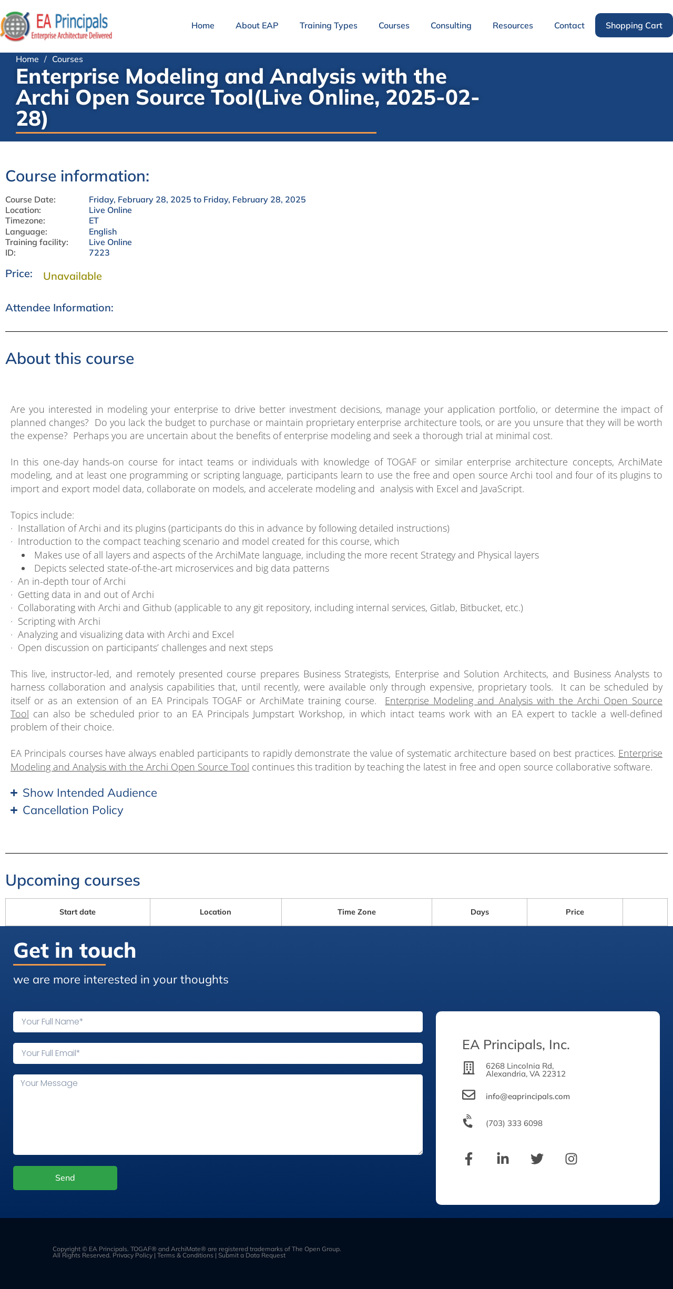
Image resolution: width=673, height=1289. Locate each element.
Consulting (451, 25)
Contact (569, 25)
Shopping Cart (634, 25)
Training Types (329, 25)
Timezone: (25, 221)
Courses (394, 25)
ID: (10, 253)
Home (203, 25)
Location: (23, 210)
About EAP (257, 25)
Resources (513, 25)
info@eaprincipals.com (528, 1096)
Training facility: (36, 242)
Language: (26, 232)
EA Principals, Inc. (516, 1044)
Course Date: (30, 200)
